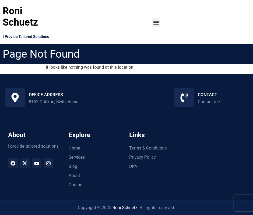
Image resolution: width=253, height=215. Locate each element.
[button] (156, 22)
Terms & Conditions (148, 148)
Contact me (209, 101)
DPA (133, 166)
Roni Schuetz (20, 16)
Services (77, 157)
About (74, 175)
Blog (73, 166)
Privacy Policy (142, 157)
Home (74, 148)
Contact (76, 184)
